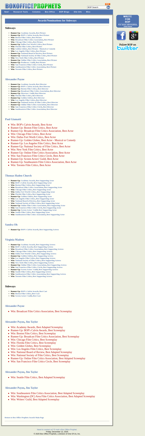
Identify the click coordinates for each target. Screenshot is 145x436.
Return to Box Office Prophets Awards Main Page (24, 417)
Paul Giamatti (13, 119)
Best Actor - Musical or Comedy (58, 140)
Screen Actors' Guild (35, 158)
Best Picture (41, 33)
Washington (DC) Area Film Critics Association (42, 396)
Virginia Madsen (14, 239)
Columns (36, 12)
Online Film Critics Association (33, 60)
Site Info (78, 12)
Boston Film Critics (23, 37)
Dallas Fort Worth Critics (31, 44)
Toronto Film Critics (23, 69)
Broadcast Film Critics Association (29, 40)
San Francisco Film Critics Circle (28, 65)
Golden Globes (21, 49)
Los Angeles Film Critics (25, 51)
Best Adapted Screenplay (49, 327)
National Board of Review (31, 53)
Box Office (50, 12)
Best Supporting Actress (49, 229)
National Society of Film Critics (33, 56)
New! (6, 12)
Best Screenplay (63, 311)
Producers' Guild (28, 62)
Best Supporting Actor (45, 180)
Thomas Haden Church (18, 175)
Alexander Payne (14, 79)
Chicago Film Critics (23, 42)
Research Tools (20, 12)
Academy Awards (28, 33)
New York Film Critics (24, 58)
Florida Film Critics (23, 46)
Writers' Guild (24, 399)
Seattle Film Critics (23, 212)
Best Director (41, 84)
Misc (88, 12)
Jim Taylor (32, 321)
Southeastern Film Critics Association (30, 67)
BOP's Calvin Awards (29, 35)
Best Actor (46, 124)
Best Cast (43, 291)
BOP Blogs (64, 12)
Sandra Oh (11, 224)
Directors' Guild (27, 93)
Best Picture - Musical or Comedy (41, 49)
